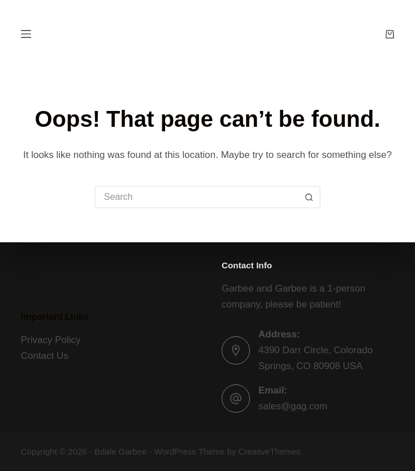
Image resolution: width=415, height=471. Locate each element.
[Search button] (309, 197)
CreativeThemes (270, 451)
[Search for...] (196, 197)
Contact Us (44, 355)
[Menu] (26, 34)
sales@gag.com (292, 406)
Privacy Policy (51, 340)
